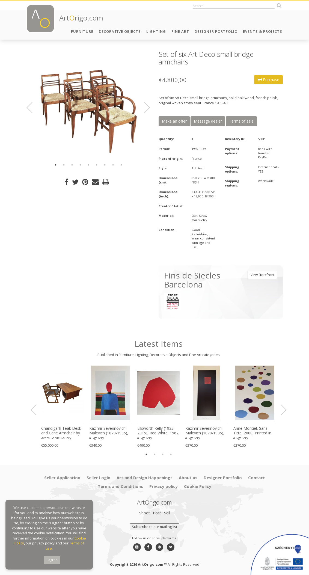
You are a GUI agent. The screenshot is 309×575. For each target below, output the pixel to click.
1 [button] (55, 165)
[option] (88, 104)
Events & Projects (262, 31)
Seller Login (98, 477)
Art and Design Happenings (145, 477)
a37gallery (96, 438)
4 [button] (80, 165)
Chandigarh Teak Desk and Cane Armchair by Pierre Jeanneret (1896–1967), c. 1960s (62, 431)
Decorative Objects (120, 31)
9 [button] (121, 165)
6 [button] (96, 165)
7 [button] (105, 165)
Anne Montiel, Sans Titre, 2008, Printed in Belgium (252, 431)
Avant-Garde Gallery (56, 438)
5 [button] (88, 165)
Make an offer (174, 121)
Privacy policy (163, 486)
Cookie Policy (197, 486)
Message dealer (208, 121)
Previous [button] (32, 107)
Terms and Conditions (120, 486)
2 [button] (64, 165)
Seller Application (62, 477)
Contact (256, 477)
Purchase (268, 79)
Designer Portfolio (216, 31)
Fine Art (180, 31)
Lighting (156, 31)
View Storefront (262, 274)
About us (188, 477)
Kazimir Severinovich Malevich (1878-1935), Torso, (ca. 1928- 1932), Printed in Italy (110, 431)
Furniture (82, 31)
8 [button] (113, 165)
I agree (52, 560)
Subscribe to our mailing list (154, 526)
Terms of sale (241, 121)
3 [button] (72, 165)
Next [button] (143, 107)
